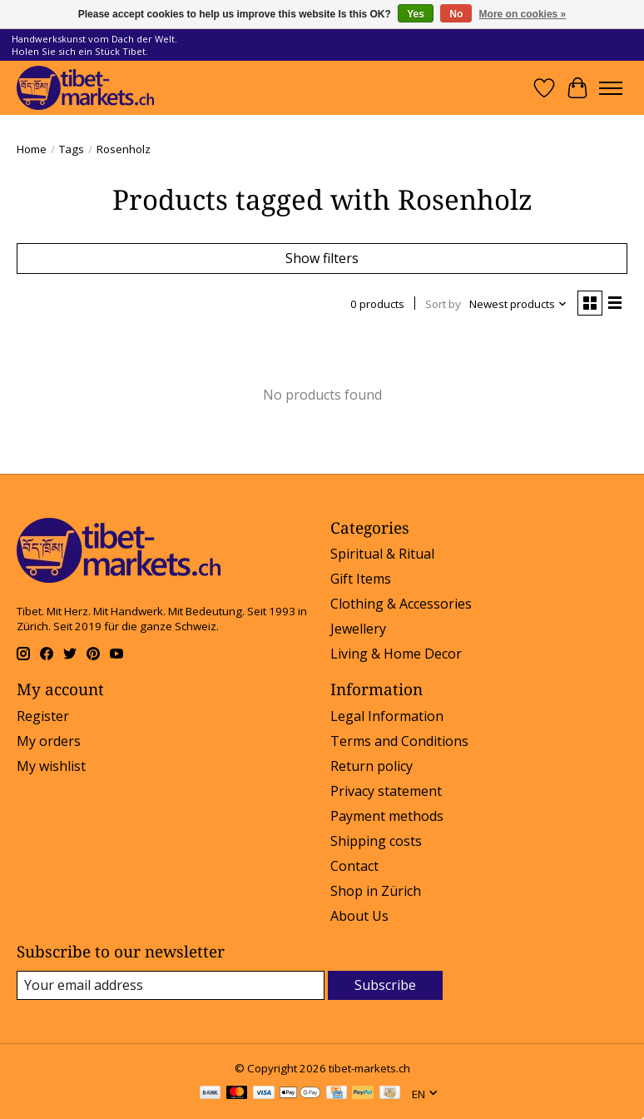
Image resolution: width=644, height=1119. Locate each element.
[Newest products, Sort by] (518, 303)
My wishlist (51, 766)
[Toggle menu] (610, 88)
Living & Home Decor (396, 653)
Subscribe (385, 985)
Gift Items (360, 578)
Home (32, 149)
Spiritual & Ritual (382, 554)
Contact (354, 866)
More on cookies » (523, 14)
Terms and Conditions (399, 741)
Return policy (371, 766)
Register (43, 716)
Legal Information (386, 716)
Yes (415, 14)
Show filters (322, 258)
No (456, 14)
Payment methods (386, 816)
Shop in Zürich (375, 891)
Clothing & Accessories (401, 603)
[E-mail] (170, 985)
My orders (49, 741)
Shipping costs (376, 841)
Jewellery (358, 628)
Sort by (443, 303)
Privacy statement (386, 791)
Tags (71, 149)
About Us (359, 916)
